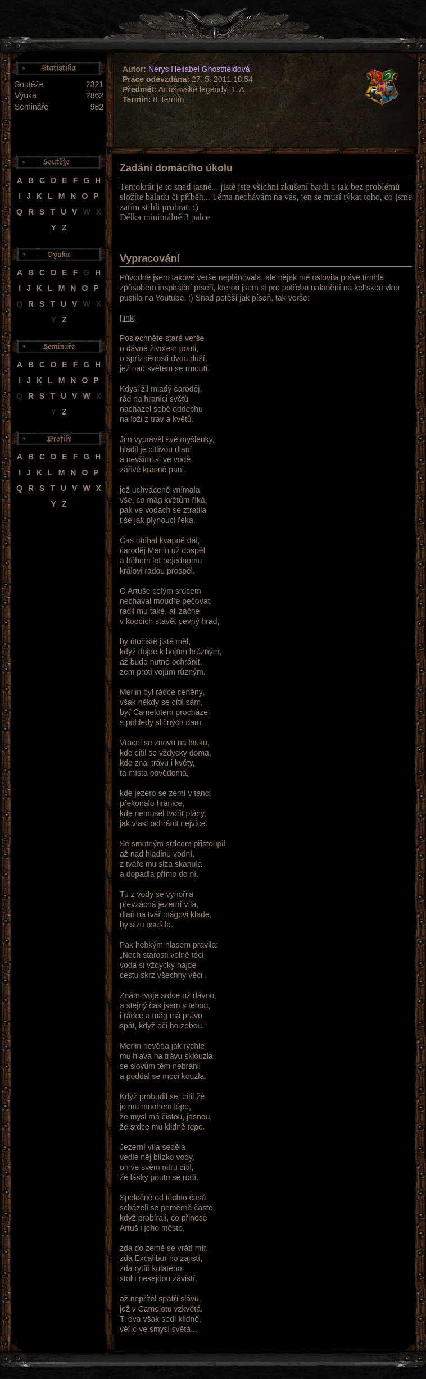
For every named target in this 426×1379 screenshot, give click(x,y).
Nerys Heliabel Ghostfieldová (199, 69)
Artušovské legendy (192, 89)
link (128, 317)
